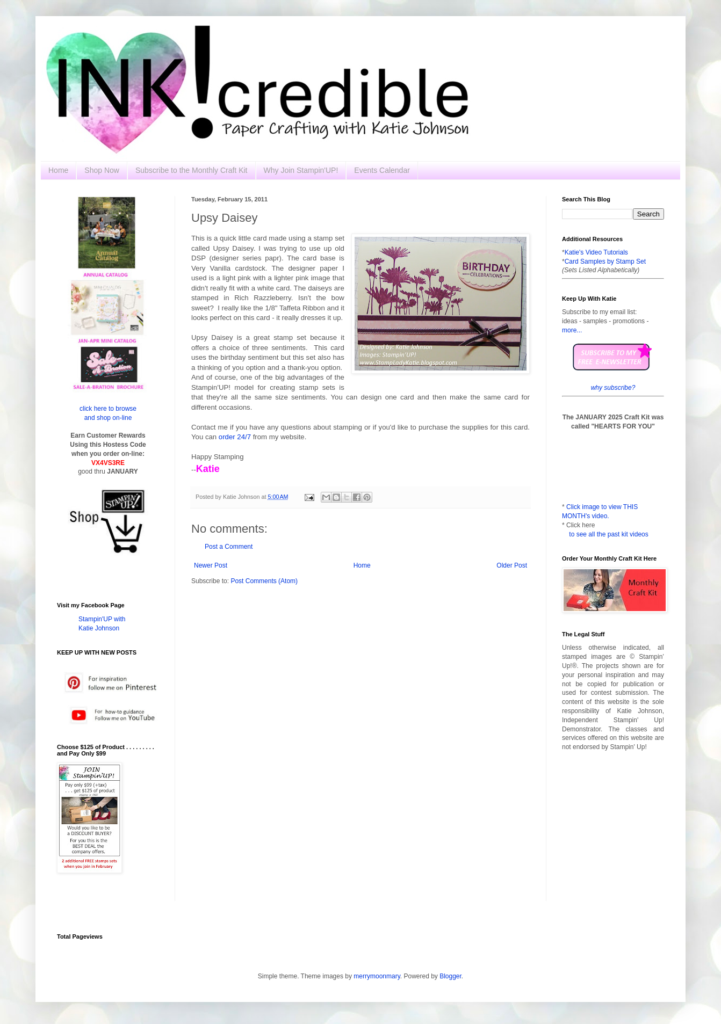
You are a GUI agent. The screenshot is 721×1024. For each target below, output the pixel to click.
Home (58, 170)
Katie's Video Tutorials (596, 252)
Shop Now (101, 170)
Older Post (511, 565)
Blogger (450, 976)
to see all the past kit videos (608, 534)
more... (572, 330)
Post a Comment (229, 546)
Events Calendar (382, 170)
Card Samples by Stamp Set (605, 261)
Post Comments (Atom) (264, 581)
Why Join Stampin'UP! (301, 170)
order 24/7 (234, 437)
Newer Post (210, 565)
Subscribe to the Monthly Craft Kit (191, 170)
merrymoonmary (377, 976)
